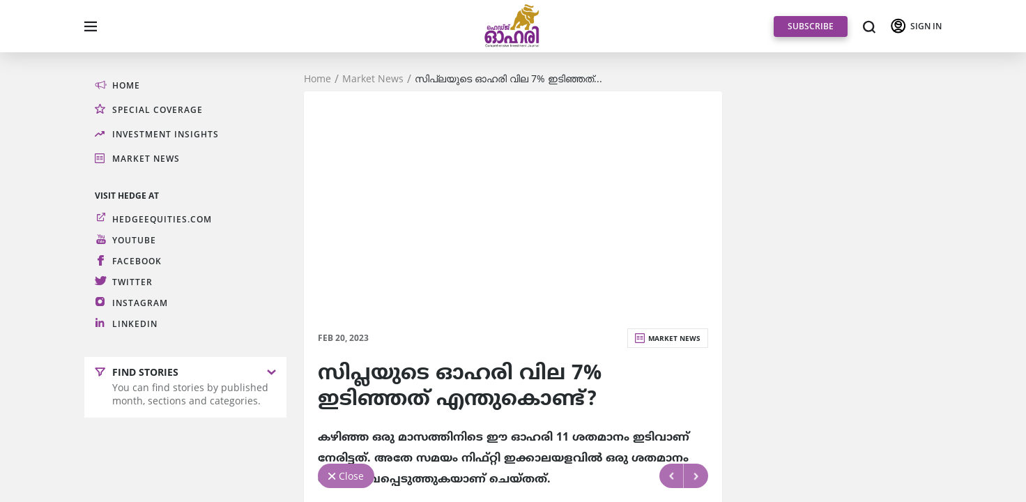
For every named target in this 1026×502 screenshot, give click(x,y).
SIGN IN (926, 26)
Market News (373, 79)
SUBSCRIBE (811, 26)
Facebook (137, 261)
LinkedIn (135, 324)
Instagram (140, 303)
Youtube (134, 240)
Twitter (132, 282)
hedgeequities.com (162, 219)
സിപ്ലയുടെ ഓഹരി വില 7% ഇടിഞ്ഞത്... (508, 79)
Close (351, 475)
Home (317, 79)
